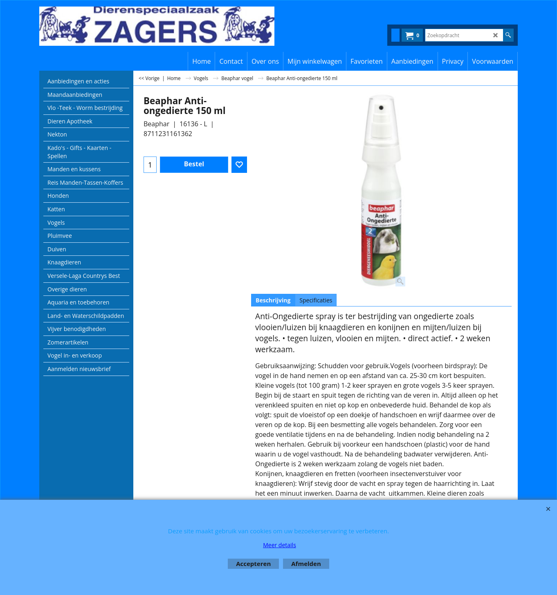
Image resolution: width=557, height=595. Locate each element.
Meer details (279, 545)
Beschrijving (273, 300)
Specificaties (315, 300)
